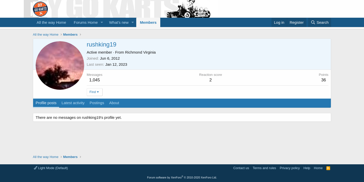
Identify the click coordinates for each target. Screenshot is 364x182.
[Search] (319, 22)
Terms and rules (264, 168)
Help (307, 168)
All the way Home (51, 22)
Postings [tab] (96, 103)
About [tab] (114, 103)
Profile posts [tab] (46, 103)
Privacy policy (290, 168)
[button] (101, 22)
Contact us (241, 168)
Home (318, 168)
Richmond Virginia (140, 52)
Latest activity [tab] (73, 103)
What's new (119, 22)
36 (323, 80)
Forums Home (86, 22)
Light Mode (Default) (51, 168)
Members (148, 22)
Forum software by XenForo (182, 177)
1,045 (94, 80)
